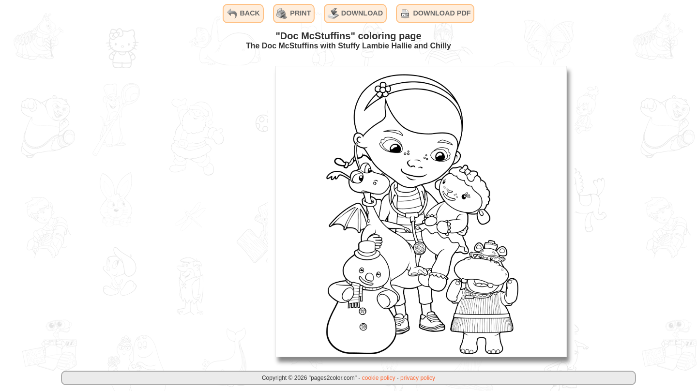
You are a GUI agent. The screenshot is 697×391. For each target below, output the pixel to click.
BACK (243, 13)
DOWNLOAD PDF (434, 13)
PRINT (293, 13)
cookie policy (378, 378)
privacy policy (417, 378)
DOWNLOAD (355, 13)
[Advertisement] (195, 211)
